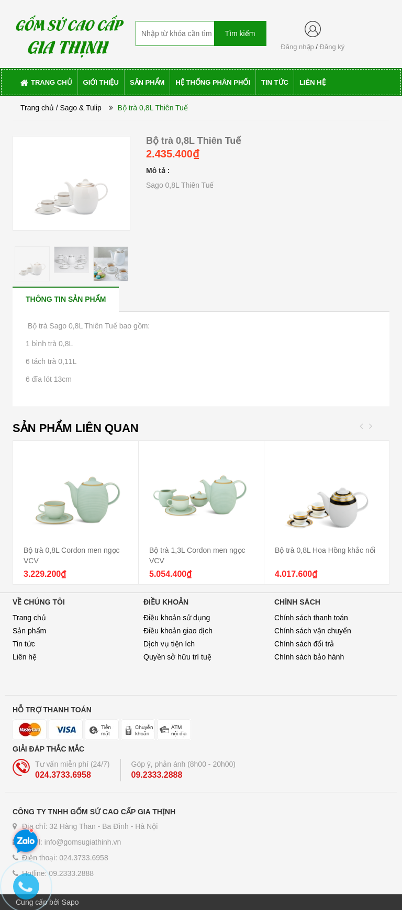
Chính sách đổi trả (304, 644)
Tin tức (24, 644)
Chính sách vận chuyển (312, 631)
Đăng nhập (297, 47)
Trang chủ (37, 108)
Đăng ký (332, 47)
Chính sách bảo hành (309, 657)
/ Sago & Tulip (79, 108)
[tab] (66, 299)
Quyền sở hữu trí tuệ (177, 657)
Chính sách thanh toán (311, 617)
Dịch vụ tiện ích (169, 644)
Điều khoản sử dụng (176, 617)
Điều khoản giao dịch (178, 631)
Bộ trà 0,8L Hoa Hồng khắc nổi (325, 550)
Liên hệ (25, 657)
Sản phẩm (29, 631)
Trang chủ (29, 617)
